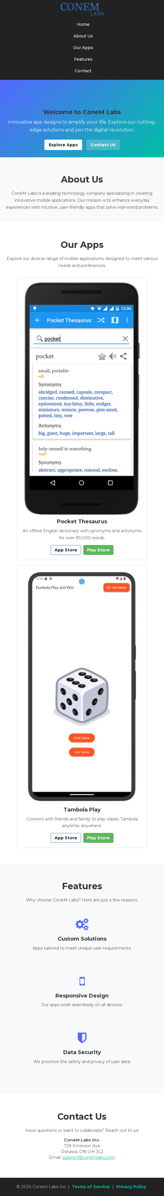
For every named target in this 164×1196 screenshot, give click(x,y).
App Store (66, 550)
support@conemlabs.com (88, 1157)
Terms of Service (91, 1186)
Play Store (98, 550)
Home (83, 24)
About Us (83, 36)
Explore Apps (63, 144)
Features (83, 59)
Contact (83, 70)
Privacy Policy (131, 1186)
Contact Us (103, 144)
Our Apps (83, 47)
